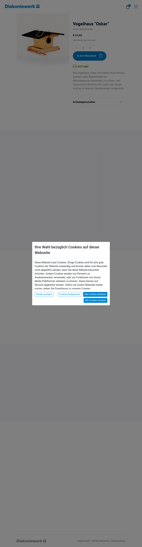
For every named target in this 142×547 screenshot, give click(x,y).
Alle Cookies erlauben (95, 300)
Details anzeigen (44, 294)
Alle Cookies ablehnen (95, 294)
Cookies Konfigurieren (70, 294)
